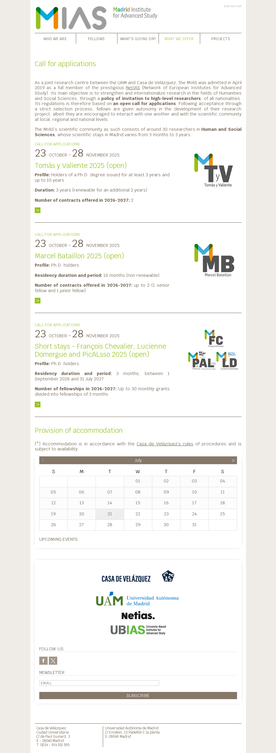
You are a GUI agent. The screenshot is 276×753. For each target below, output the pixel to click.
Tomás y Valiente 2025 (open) (81, 165)
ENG (226, 6)
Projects (220, 39)
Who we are (55, 39)
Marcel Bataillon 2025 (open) (79, 255)
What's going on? (138, 39)
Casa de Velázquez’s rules (165, 444)
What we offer (179, 39)
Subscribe (138, 695)
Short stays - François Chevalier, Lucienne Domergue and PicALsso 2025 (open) (100, 350)
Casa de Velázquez (51, 728)
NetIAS (133, 87)
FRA (232, 6)
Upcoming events (58, 539)
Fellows (96, 39)
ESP (239, 6)
